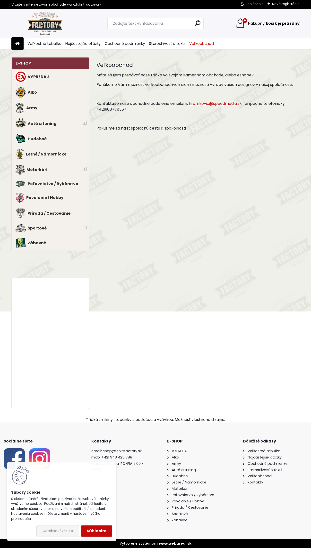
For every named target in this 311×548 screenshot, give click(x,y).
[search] (197, 23)
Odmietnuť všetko (58, 531)
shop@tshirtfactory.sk (122, 451)
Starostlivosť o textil (167, 43)
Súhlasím (96, 531)
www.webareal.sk (175, 543)
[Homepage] (17, 43)
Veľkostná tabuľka (44, 43)
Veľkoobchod (201, 43)
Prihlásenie (255, 3)
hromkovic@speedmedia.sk (215, 103)
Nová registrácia (286, 3)
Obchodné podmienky (125, 43)
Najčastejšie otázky (83, 43)
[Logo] (44, 23)
